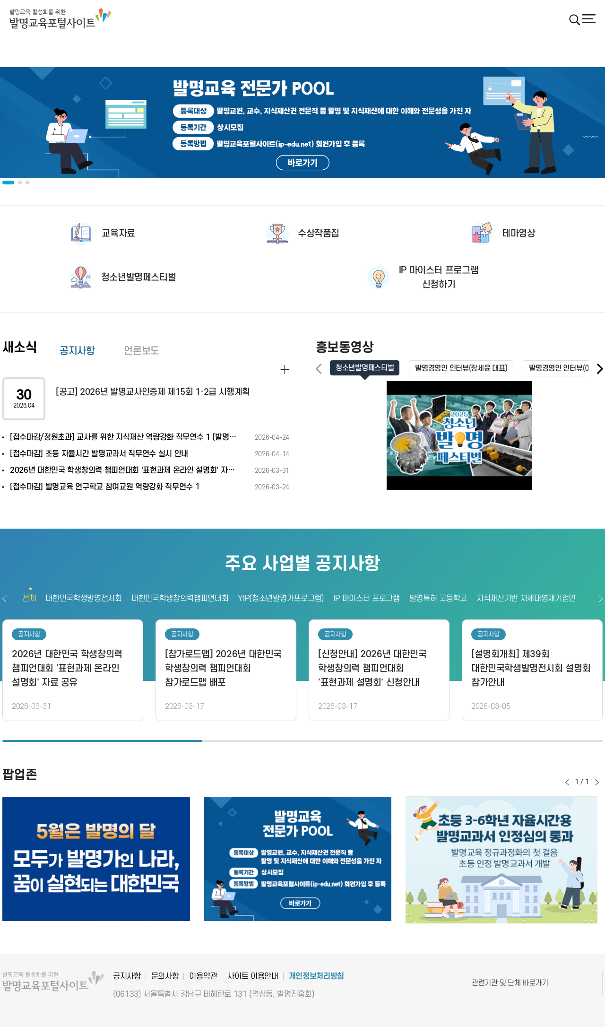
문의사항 (165, 976)
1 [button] (102, 741)
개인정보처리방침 (316, 976)
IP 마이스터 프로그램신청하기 (438, 277)
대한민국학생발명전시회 (83, 598)
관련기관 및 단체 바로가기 (510, 983)
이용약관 (203, 976)
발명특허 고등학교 (438, 598)
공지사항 (77, 351)
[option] (302, 123)
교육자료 (118, 233)
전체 (29, 598)
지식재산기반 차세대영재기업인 (526, 598)
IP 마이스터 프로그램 (367, 598)
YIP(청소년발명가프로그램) (281, 598)
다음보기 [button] (600, 598)
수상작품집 (318, 233)
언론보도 (141, 351)
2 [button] (302, 741)
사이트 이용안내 (252, 976)
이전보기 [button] (4, 598)
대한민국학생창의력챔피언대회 (180, 598)
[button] (599, 369)
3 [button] (503, 741)
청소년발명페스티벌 (138, 277)
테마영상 (518, 233)
